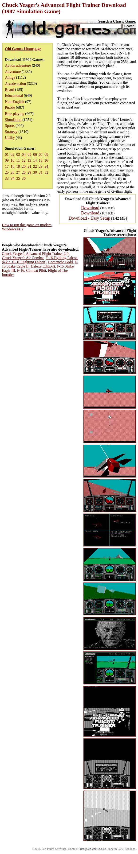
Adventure (13, 72)
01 (7, 154)
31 (41, 172)
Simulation (13, 120)
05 (29, 154)
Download (90, 207)
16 (46, 160)
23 (41, 166)
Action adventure (18, 65)
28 (24, 172)
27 (18, 172)
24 (46, 166)
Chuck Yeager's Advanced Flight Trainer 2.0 (35, 254)
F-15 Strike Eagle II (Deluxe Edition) (40, 264)
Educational (14, 95)
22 (35, 166)
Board (9, 90)
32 (46, 172)
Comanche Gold (60, 262)
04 (24, 154)
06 (35, 154)
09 (7, 160)
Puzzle (10, 107)
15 (40, 160)
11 (18, 160)
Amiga (10, 77)
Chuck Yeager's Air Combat (23, 258)
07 (41, 154)
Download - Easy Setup (89, 218)
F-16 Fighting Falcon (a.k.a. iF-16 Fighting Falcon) (40, 260)
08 (46, 154)
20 (24, 166)
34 (12, 178)
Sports (10, 126)
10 (12, 160)
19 (18, 166)
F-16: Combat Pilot (31, 270)
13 (29, 160)
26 (12, 172)
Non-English (14, 102)
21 (29, 166)
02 (12, 154)
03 (18, 154)
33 (7, 178)
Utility (10, 138)
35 (18, 178)
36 (24, 178)
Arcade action (15, 83)
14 (35, 160)
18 (12, 166)
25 (7, 172)
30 (35, 172)
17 (7, 166)
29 (29, 172)
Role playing (14, 114)
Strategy (11, 132)
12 (23, 160)
